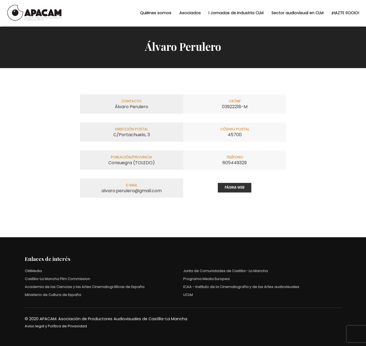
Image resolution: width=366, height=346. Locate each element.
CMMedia (33, 271)
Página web (234, 187)
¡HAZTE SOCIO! (334, 13)
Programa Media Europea (206, 279)
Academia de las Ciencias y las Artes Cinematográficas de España (84, 286)
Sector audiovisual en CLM (287, 13)
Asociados (179, 13)
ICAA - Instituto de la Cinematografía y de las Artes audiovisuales (241, 286)
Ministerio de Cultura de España (53, 294)
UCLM (188, 294)
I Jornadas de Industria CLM (225, 13)
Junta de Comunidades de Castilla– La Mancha (225, 271)
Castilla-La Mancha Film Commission (57, 279)
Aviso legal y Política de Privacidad (56, 326)
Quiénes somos (145, 13)
